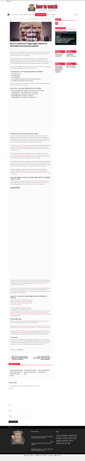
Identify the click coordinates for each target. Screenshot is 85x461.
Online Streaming (41, 14)
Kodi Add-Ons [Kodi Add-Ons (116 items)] (59, 438)
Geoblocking (14, 14)
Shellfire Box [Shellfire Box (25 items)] (58, 440)
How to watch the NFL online (71, 66)
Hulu (48, 14)
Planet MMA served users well (36, 182)
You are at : (11, 18)
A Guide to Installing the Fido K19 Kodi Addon (42, 442)
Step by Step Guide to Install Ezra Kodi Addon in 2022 (65, 40)
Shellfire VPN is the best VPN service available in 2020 (22, 145)
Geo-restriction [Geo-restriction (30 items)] (64, 435)
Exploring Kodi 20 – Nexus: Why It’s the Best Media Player (42, 449)
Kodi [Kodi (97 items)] (75, 435)
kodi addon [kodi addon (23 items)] (65, 438)
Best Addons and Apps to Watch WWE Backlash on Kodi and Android (59, 69)
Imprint (10, 427)
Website (10, 416)
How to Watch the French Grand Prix (59, 55)
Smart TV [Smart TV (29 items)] (71, 440)
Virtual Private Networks (27, 14)
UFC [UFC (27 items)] (63, 443)
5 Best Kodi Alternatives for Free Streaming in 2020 (30, 372)
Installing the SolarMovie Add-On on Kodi (71, 55)
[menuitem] (9, 1)
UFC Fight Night (20, 349)
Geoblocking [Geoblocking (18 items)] (70, 435)
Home (8, 14)
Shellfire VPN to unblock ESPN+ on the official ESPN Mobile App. (36, 327)
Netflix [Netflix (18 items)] (70, 438)
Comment (11, 388)
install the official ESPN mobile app (22, 331)
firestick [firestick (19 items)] (58, 435)
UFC (14, 349)
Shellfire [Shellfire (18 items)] (74, 438)
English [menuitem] (27, 455)
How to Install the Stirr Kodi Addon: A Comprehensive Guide (42, 437)
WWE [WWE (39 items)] (69, 443)
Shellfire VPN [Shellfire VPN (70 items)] (65, 440)
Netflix (54, 14)
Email (10, 410)
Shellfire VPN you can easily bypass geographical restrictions (23, 155)
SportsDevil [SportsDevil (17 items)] (58, 443)
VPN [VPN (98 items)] (66, 443)
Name (10, 405)
